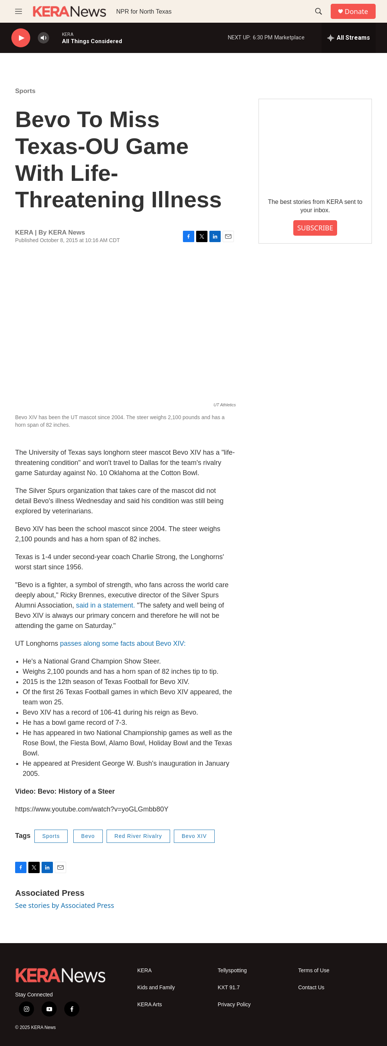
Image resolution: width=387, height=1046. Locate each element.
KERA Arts (149, 1004)
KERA (144, 970)
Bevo (88, 836)
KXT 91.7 (229, 987)
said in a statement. (106, 605)
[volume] (43, 38)
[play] (21, 38)
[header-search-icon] (318, 11)
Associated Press (49, 893)
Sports (25, 91)
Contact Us (311, 987)
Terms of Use (313, 970)
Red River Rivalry (138, 836)
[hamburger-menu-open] (18, 11)
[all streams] (349, 38)
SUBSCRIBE (315, 227)
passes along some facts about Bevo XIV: (123, 643)
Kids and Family (156, 987)
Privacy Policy (234, 1004)
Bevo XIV (194, 836)
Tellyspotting (232, 970)
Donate (356, 12)
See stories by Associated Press (64, 905)
